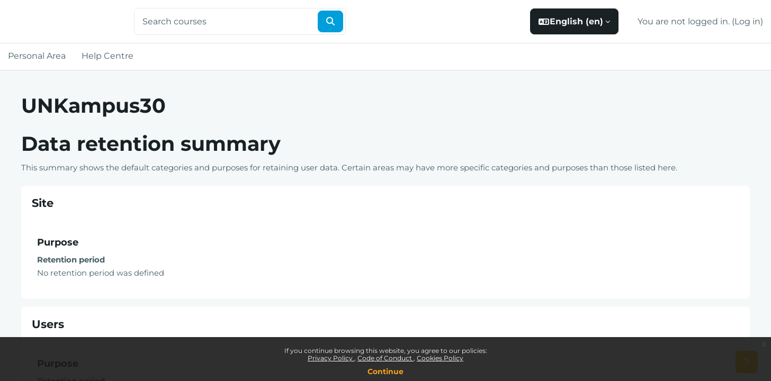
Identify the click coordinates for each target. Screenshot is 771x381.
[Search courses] (225, 21)
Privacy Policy (331, 358)
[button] (574, 21)
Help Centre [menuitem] (107, 56)
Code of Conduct (385, 358)
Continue (385, 371)
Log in (747, 21)
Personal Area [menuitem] (37, 56)
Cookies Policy (440, 358)
